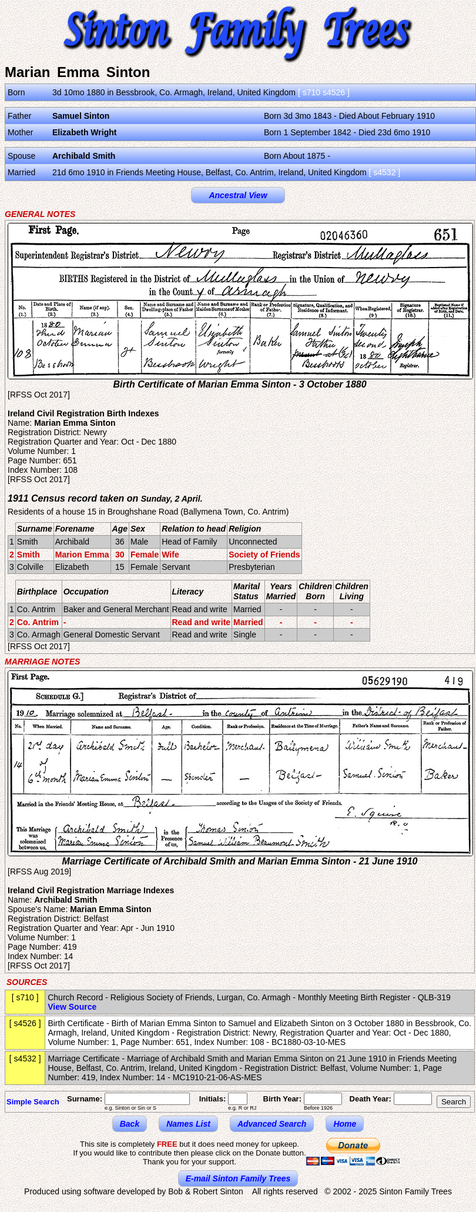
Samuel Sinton (80, 116)
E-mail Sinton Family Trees (238, 1178)
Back (129, 1123)
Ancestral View (238, 195)
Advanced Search (272, 1123)
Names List (188, 1123)
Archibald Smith (83, 156)
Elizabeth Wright (84, 132)
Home (344, 1123)
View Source (72, 1006)
